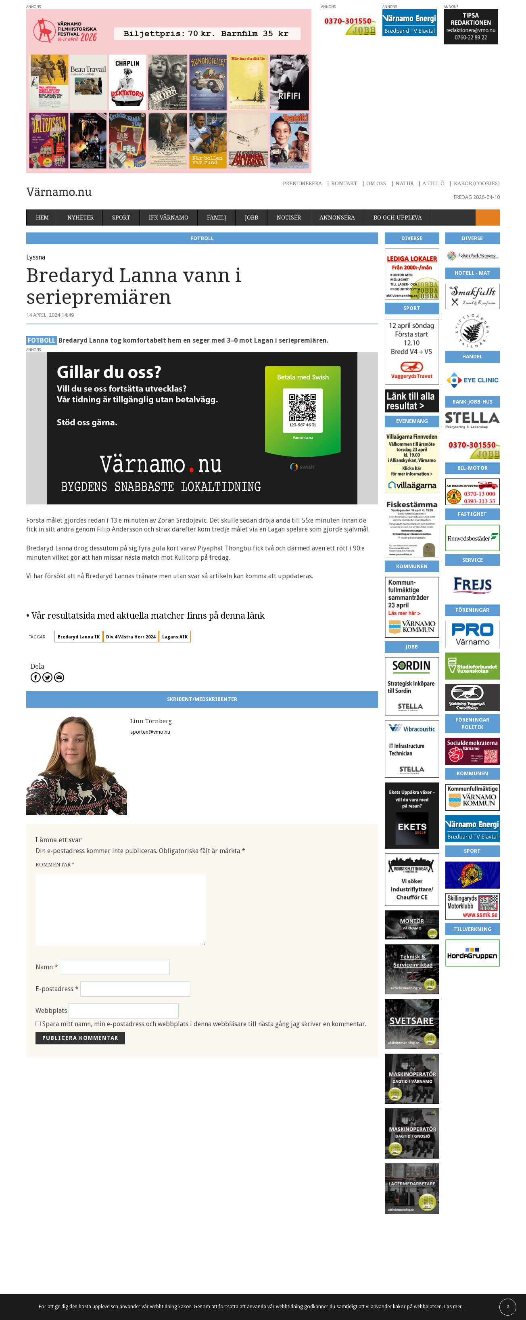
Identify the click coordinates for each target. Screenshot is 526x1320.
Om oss (376, 183)
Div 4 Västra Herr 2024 (130, 637)
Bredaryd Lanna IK (79, 637)
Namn (46, 967)
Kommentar (55, 865)
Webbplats (51, 1011)
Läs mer (453, 1307)
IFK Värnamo (168, 217)
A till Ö (433, 183)
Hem (42, 217)
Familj (216, 217)
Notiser (289, 217)
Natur (404, 183)
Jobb (251, 217)
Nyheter (80, 217)
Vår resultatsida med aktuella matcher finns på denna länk (148, 616)
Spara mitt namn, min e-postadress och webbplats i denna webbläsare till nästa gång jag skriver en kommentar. (204, 1024)
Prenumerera (302, 183)
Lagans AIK (175, 637)
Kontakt (344, 183)
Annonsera (337, 217)
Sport (121, 217)
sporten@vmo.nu (150, 732)
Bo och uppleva (398, 217)
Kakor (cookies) (477, 183)
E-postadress (57, 989)
